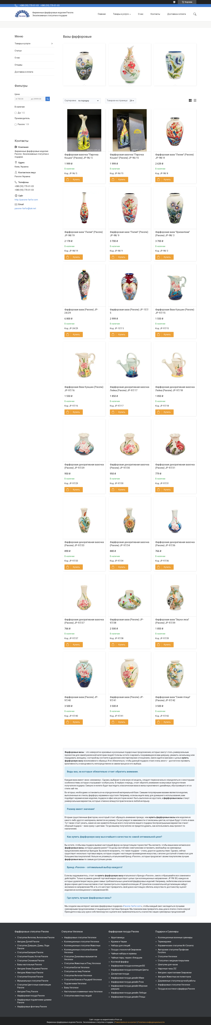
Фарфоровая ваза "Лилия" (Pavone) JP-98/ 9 (129, 234)
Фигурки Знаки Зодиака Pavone (32, 968)
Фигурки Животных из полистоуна (174, 976)
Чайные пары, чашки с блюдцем (126, 957)
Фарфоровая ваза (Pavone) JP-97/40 (81, 699)
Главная (102, 14)
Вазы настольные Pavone (29, 964)
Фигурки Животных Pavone (30, 972)
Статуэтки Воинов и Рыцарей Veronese (83, 979)
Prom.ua (118, 1020)
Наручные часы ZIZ (167, 968)
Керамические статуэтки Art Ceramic (176, 945)
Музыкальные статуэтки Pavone (32, 981)
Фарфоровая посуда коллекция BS (128, 966)
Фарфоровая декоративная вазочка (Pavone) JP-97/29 (84, 466)
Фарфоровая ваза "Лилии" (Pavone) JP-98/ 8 (174, 156)
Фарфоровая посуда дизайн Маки (127, 978)
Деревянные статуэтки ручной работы (176, 981)
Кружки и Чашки (119, 941)
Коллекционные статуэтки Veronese (81, 941)
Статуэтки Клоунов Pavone (30, 976)
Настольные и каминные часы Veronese (83, 991)
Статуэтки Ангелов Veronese (78, 975)
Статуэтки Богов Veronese (77, 967)
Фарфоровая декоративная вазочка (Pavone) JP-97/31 (175, 466)
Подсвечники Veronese (75, 983)
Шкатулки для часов (168, 964)
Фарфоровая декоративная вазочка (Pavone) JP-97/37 (84, 621)
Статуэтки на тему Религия (77, 971)
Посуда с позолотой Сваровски (126, 949)
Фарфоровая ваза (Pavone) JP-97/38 (127, 621)
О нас (140, 14)
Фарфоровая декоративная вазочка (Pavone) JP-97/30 (129, 466)
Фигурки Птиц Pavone (27, 991)
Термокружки (164, 941)
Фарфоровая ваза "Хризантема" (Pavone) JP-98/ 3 (172, 234)
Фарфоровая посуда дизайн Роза (127, 982)
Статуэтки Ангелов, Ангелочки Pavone (36, 937)
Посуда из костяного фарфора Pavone (176, 989)
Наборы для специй (120, 945)
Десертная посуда (120, 974)
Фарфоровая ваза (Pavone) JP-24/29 (81, 311)
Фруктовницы (117, 937)
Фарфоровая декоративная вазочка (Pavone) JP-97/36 (175, 544)
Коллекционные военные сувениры (175, 937)
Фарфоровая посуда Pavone (31, 995)
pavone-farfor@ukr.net (25, 208)
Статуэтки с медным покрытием (173, 960)
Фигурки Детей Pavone (28, 941)
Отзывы (18, 65)
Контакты (155, 14)
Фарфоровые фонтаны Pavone (32, 1006)
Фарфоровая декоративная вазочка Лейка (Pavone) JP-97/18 (175, 389)
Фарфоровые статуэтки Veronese (80, 937)
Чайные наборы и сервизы (124, 953)
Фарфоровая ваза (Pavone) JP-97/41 (127, 699)
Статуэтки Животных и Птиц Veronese (82, 963)
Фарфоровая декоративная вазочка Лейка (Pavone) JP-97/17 (129, 389)
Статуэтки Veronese (167, 956)
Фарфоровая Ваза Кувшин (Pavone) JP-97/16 (83, 389)
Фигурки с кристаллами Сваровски (175, 972)
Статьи (18, 51)
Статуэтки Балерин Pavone (30, 952)
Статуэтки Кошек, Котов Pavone (32, 956)
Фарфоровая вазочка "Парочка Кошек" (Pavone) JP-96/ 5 (81, 156)
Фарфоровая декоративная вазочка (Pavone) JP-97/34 (129, 544)
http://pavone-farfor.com (26, 200)
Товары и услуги (121, 14)
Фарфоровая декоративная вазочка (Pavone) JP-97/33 (84, 544)
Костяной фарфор (120, 962)
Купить (76, 179)
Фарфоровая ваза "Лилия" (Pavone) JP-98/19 (83, 234)
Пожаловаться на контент (126, 1022)
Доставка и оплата (176, 14)
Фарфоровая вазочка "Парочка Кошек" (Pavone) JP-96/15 (127, 156)
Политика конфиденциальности (151, 1022)
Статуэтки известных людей (78, 995)
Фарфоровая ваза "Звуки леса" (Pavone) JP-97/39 (172, 621)
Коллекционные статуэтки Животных (82, 945)
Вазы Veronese (71, 987)
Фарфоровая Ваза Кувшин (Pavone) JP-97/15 (174, 311)
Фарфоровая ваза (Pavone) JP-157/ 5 (129, 311)
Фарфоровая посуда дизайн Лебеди (128, 993)
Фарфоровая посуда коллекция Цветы (130, 970)
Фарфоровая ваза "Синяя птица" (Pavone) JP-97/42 (172, 699)
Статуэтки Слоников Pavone (30, 960)
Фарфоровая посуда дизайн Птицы (128, 997)
